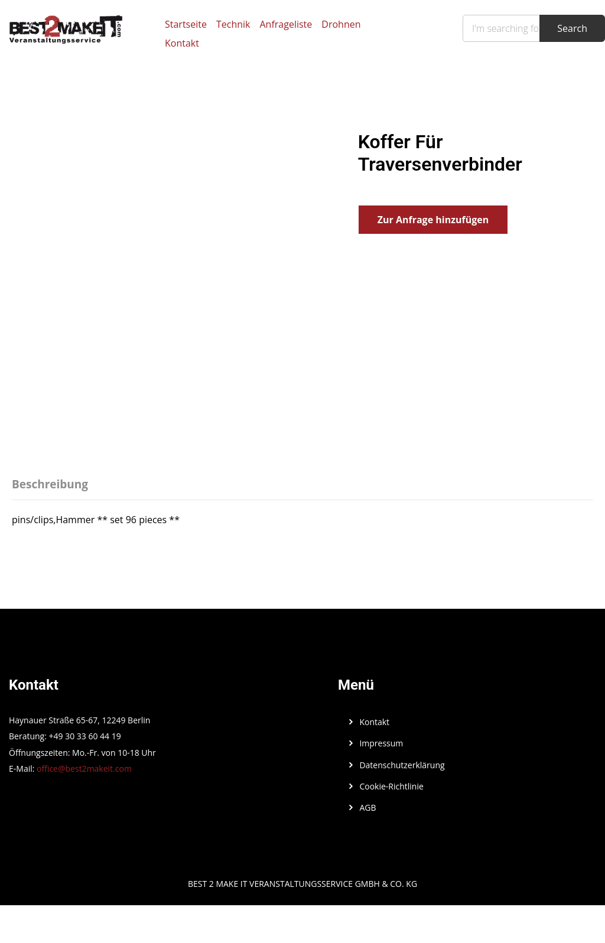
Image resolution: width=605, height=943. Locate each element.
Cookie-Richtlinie (391, 786)
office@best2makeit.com (84, 768)
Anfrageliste (285, 24)
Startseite (186, 24)
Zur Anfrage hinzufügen (433, 219)
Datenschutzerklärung (401, 765)
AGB (367, 807)
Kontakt (182, 43)
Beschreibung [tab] (50, 484)
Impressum (381, 743)
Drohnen (340, 24)
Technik (233, 24)
